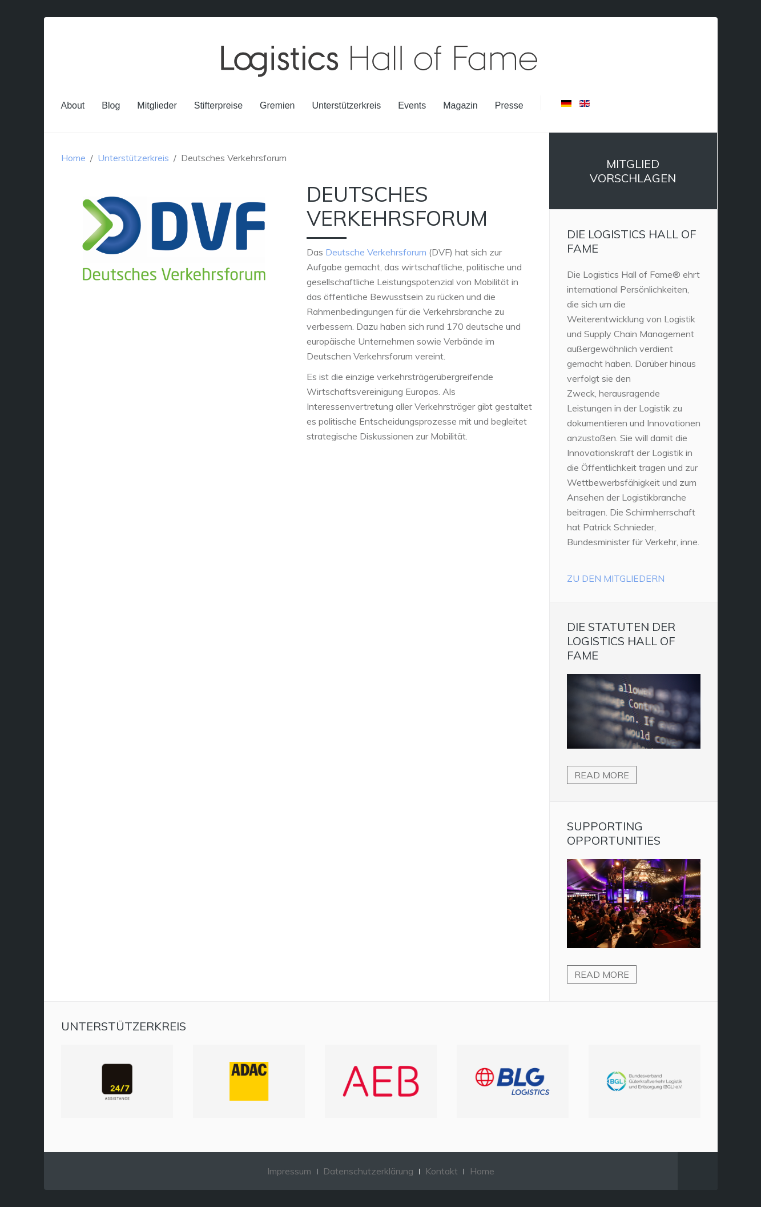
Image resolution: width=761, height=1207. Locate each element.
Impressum (289, 1171)
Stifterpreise (218, 105)
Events (412, 105)
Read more (601, 775)
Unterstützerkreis (346, 105)
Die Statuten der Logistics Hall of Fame (621, 641)
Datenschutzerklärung (368, 1171)
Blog (111, 105)
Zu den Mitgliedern (616, 578)
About (73, 105)
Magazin (460, 105)
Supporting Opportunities (614, 833)
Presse (509, 105)
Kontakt (441, 1171)
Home (73, 157)
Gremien (277, 105)
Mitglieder (156, 105)
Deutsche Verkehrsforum (375, 252)
